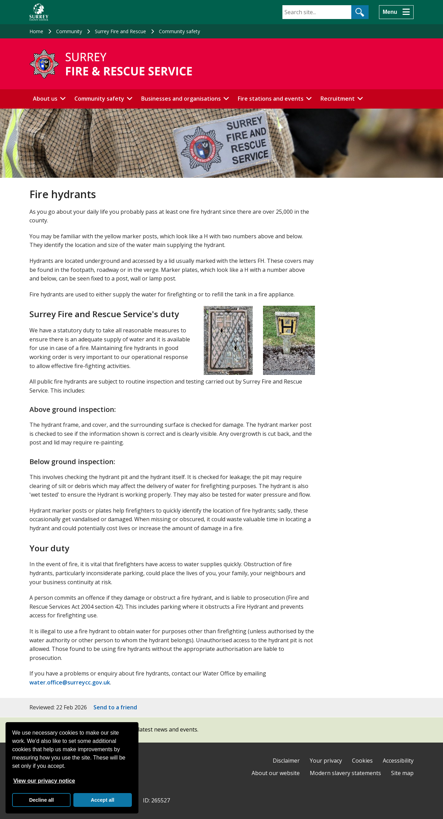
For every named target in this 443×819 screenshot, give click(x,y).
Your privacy (326, 760)
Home (36, 31)
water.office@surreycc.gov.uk (69, 682)
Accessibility (398, 760)
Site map (402, 773)
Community (69, 31)
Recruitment (337, 98)
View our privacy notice (44, 781)
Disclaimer (286, 760)
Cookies (362, 760)
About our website (276, 773)
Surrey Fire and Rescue (120, 31)
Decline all (41, 800)
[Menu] (396, 12)
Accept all (102, 800)
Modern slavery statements (345, 773)
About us (45, 98)
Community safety (179, 31)
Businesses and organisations (181, 98)
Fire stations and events (271, 98)
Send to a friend (115, 707)
